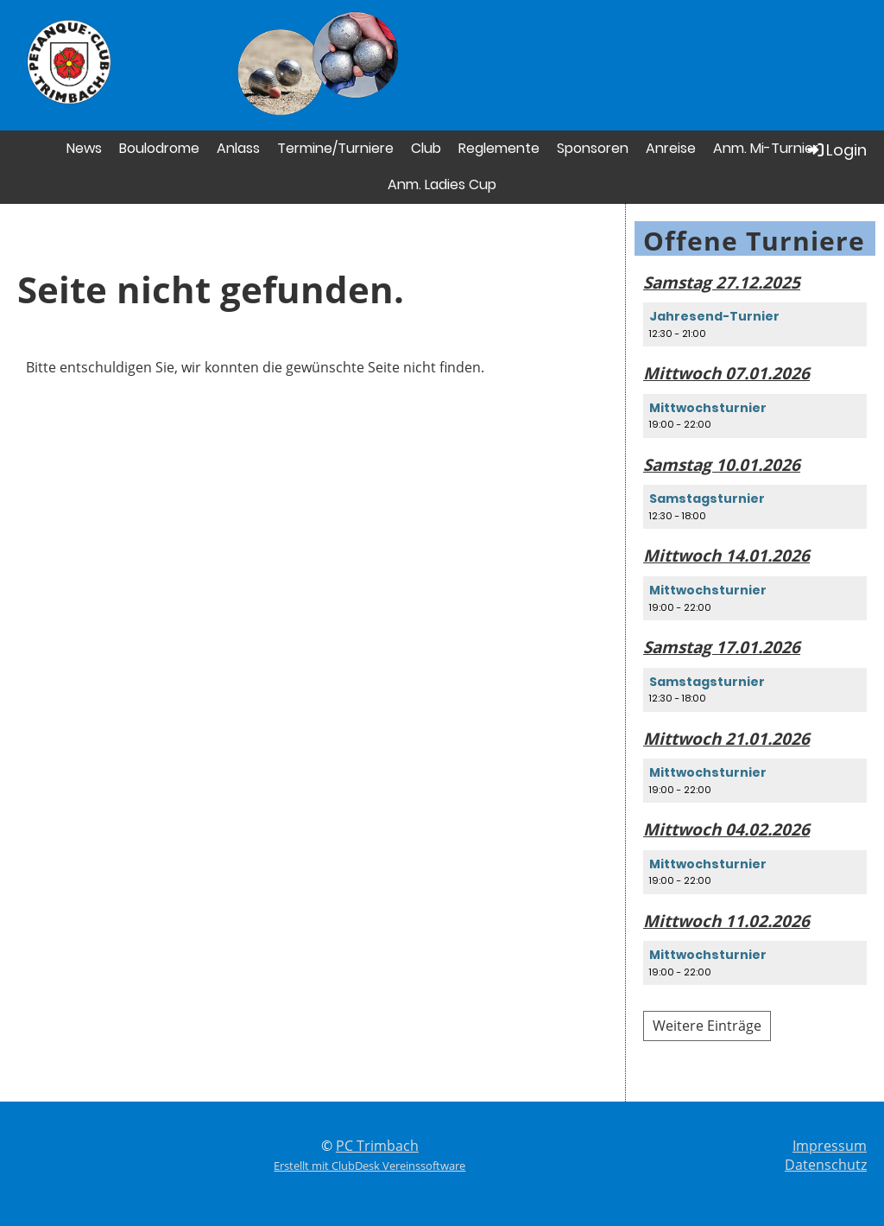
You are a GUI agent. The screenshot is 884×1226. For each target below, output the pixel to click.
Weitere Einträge (707, 1025)
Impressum (829, 1145)
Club (426, 148)
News (84, 148)
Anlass (238, 148)
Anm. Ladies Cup (442, 184)
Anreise (671, 148)
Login (836, 150)
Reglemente (499, 148)
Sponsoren (592, 148)
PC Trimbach (377, 1145)
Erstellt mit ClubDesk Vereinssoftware (369, 1165)
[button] (755, 324)
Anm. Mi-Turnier (765, 148)
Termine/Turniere (335, 148)
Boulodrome (159, 148)
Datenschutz (826, 1164)
